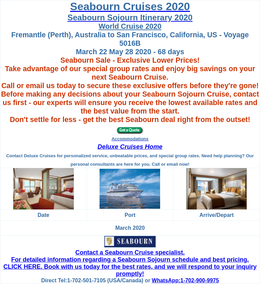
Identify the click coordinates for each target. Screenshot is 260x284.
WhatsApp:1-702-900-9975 (185, 280)
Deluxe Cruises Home (130, 146)
